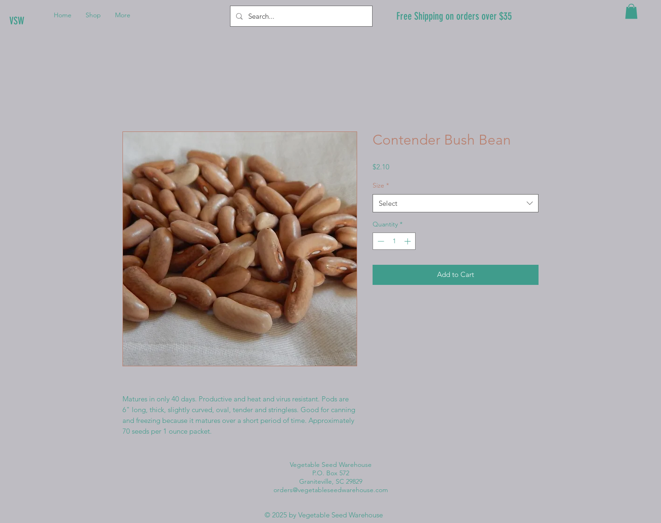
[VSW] (40, 21)
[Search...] (300, 16)
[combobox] (456, 203)
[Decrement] (380, 241)
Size (381, 185)
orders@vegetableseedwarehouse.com (330, 490)
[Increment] (408, 241)
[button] (631, 11)
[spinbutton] (394, 241)
